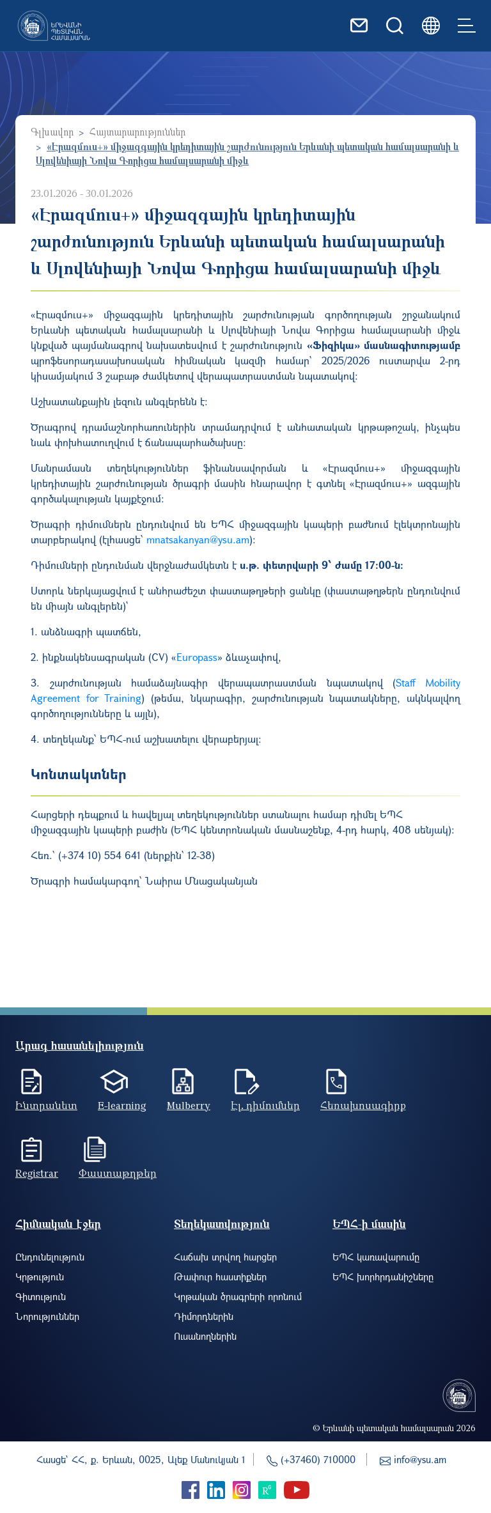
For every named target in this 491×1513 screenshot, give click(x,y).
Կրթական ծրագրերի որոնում (238, 1296)
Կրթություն (39, 1276)
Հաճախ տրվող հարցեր (225, 1256)
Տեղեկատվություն (222, 1223)
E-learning (122, 1105)
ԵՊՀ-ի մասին (369, 1223)
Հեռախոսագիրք (363, 1105)
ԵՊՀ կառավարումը (375, 1256)
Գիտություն (40, 1296)
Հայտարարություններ (137, 131)
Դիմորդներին (203, 1316)
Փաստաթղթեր (118, 1173)
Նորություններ (47, 1316)
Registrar (36, 1173)
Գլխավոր (52, 131)
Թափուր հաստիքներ (220, 1276)
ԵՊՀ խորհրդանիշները (382, 1276)
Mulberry (188, 1105)
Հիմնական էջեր (58, 1223)
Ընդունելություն (49, 1256)
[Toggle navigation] (467, 26)
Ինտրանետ (46, 1105)
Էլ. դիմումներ (265, 1105)
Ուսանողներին (205, 1336)
